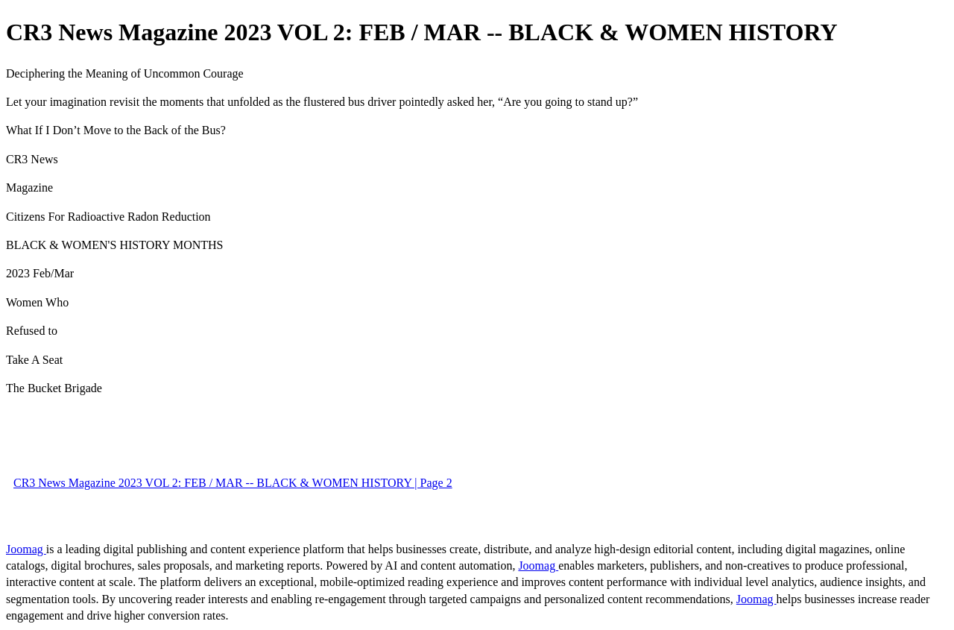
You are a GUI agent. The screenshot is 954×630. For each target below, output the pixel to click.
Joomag (26, 549)
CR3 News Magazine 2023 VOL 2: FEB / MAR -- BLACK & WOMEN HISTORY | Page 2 (232, 482)
